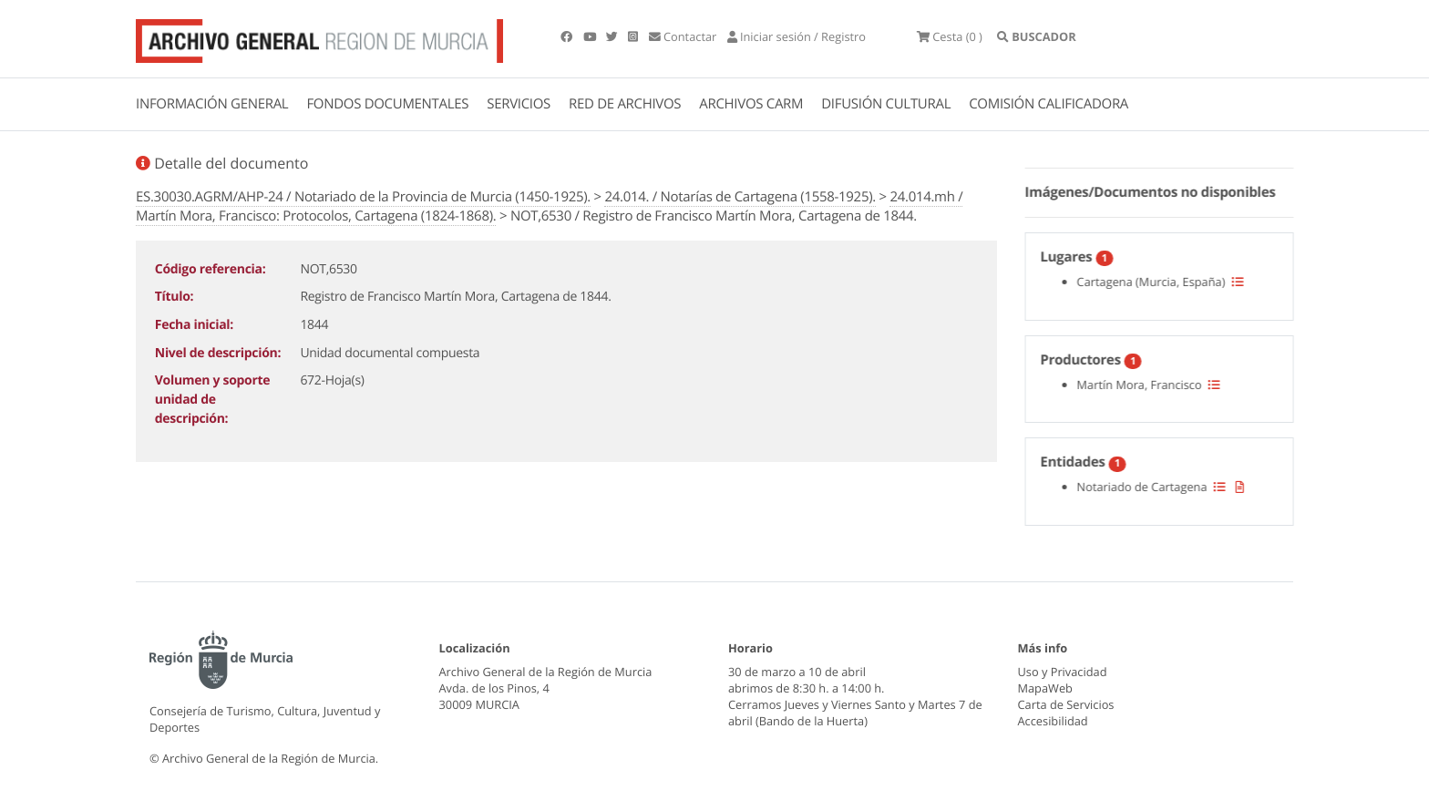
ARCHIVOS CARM (751, 104)
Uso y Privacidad (1062, 671)
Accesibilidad (1053, 721)
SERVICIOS (518, 104)
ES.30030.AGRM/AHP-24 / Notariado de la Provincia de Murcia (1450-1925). (363, 197)
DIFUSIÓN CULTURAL (886, 104)
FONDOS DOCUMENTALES (387, 104)
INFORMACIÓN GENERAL (212, 104)
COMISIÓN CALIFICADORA (1048, 104)
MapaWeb (1045, 688)
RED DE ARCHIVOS (625, 104)
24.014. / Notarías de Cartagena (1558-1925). (739, 197)
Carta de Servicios (1066, 704)
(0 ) (949, 36)
